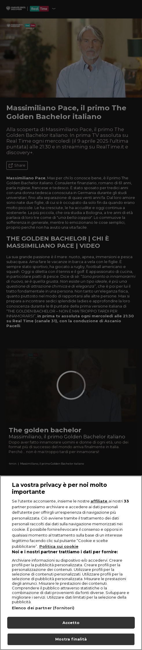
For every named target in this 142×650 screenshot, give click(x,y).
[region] (71, 563)
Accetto (71, 622)
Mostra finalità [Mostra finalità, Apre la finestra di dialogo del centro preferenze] (71, 639)
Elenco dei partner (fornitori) (43, 608)
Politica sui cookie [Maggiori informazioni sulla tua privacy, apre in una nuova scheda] (58, 546)
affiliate (99, 501)
